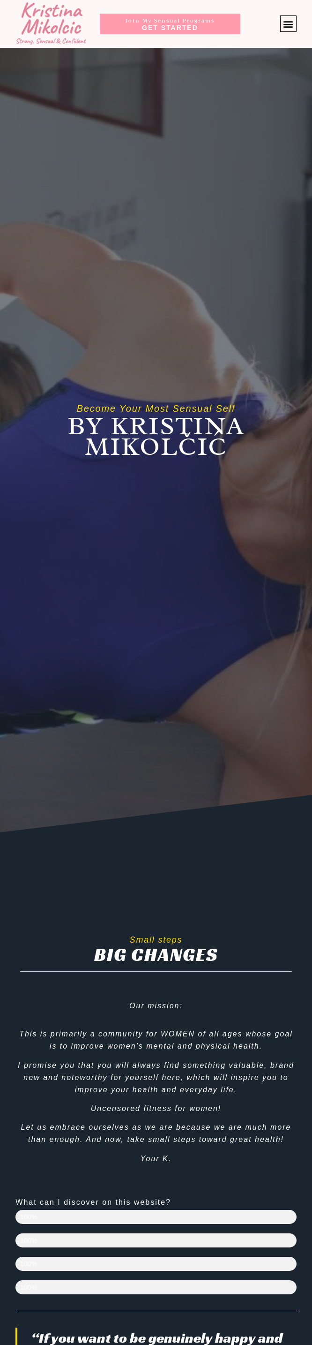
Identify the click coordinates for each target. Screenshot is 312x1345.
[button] (288, 23)
